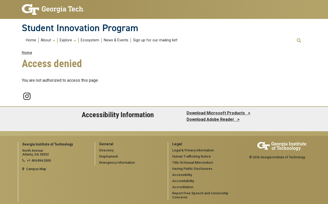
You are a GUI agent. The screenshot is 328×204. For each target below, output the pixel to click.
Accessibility (182, 175)
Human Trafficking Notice (191, 156)
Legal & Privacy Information (193, 150)
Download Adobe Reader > (213, 119)
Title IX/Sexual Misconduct (192, 162)
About (48, 40)
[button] (298, 40)
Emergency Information (117, 162)
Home (31, 40)
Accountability (183, 181)
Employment (108, 156)
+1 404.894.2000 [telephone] (39, 160)
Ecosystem (90, 40)
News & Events (116, 40)
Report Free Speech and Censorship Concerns (200, 195)
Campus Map (36, 169)
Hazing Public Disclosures (192, 169)
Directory (106, 150)
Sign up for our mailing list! (155, 40)
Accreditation (182, 187)
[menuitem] (31, 40)
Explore (68, 40)
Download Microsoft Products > (218, 113)
